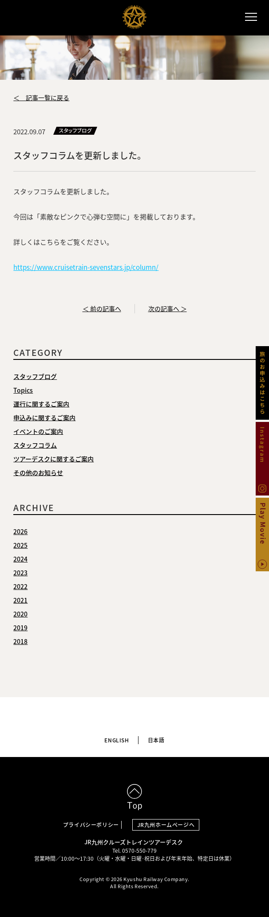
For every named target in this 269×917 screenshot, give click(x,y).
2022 (20, 586)
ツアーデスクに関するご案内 (53, 458)
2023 (20, 572)
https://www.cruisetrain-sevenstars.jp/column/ (85, 267)
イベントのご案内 (38, 431)
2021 (20, 600)
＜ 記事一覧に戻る (41, 97)
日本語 (156, 740)
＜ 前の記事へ (102, 308)
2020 (20, 613)
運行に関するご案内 (41, 403)
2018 (20, 641)
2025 (20, 545)
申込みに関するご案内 (44, 417)
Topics (23, 390)
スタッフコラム (35, 445)
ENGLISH (116, 740)
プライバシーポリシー (91, 825)
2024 (20, 558)
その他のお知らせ (38, 472)
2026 (20, 531)
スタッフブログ (35, 376)
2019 (20, 627)
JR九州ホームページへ (166, 825)
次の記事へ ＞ (167, 308)
